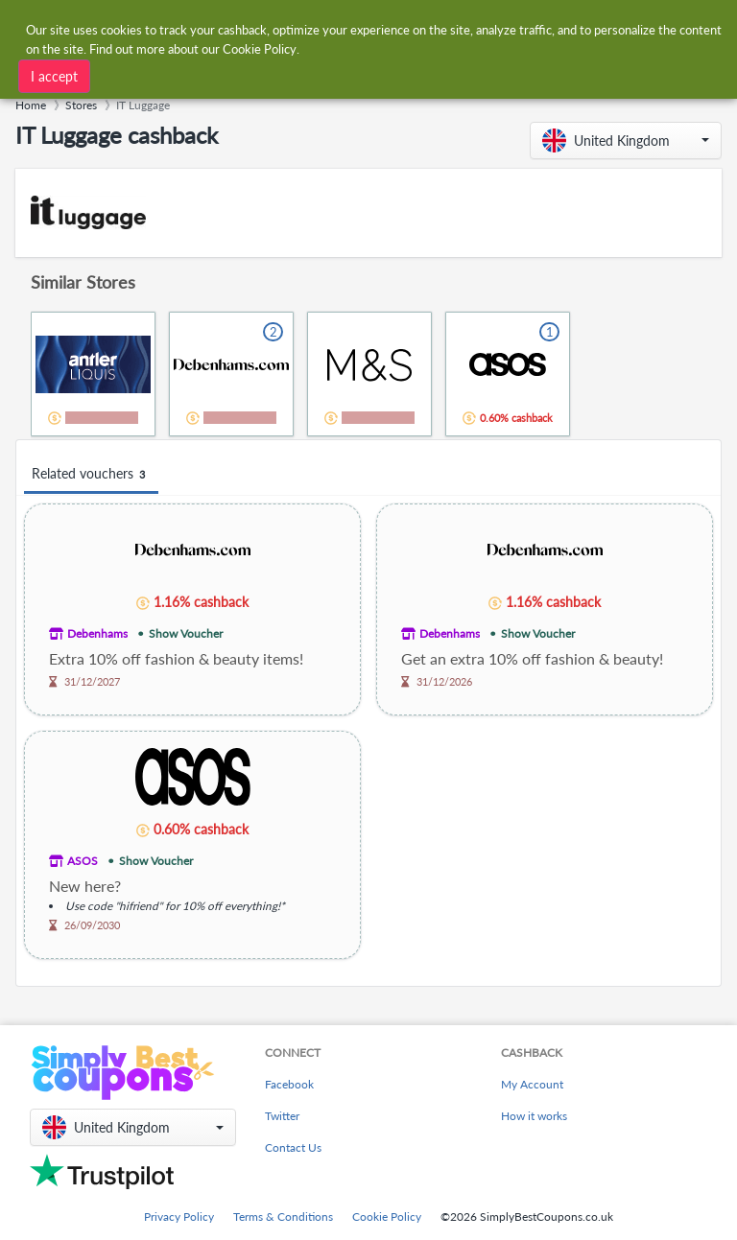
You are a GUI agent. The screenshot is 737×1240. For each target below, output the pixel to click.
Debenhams (97, 633)
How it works (534, 1116)
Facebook (289, 1084)
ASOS (82, 861)
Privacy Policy (179, 1216)
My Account (532, 1084)
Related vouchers (91, 474)
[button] (626, 140)
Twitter (282, 1116)
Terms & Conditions (283, 1216)
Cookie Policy (386, 1216)
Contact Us (293, 1147)
